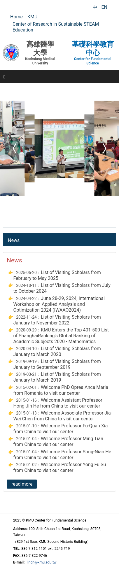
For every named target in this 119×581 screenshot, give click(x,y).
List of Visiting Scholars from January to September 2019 (57, 364)
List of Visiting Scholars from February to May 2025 (57, 275)
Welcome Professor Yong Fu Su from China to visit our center (59, 467)
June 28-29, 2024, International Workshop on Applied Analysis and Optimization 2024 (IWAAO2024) (59, 304)
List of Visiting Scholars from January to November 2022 (57, 320)
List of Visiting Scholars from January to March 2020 (57, 351)
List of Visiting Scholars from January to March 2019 (57, 377)
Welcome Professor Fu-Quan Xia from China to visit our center (60, 428)
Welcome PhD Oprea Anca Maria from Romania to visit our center (60, 390)
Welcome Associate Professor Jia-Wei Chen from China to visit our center (62, 416)
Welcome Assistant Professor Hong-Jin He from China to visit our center (57, 403)
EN (104, 7)
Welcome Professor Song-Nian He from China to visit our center (62, 454)
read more (21, 484)
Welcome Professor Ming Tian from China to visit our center (58, 441)
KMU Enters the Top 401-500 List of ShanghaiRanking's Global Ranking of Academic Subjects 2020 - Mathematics (61, 335)
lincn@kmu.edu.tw (42, 562)
